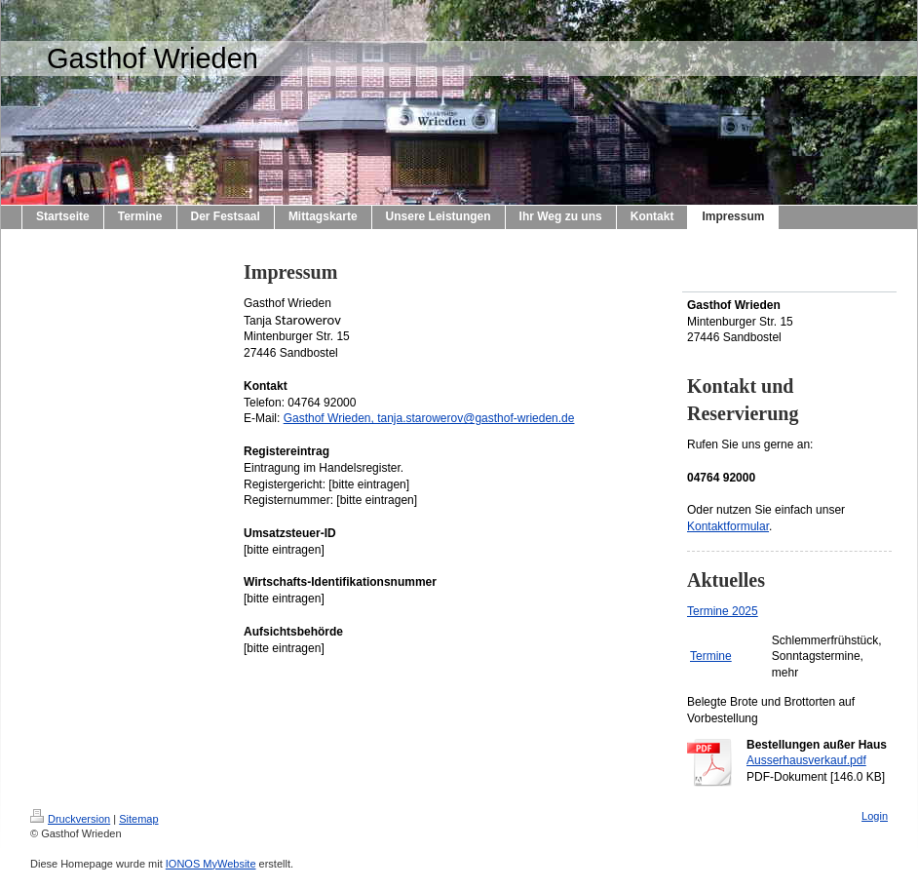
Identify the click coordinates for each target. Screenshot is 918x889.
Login (874, 816)
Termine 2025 (722, 611)
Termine (711, 656)
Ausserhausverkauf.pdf (806, 760)
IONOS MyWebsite (211, 864)
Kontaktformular (728, 526)
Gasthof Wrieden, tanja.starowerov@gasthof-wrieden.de (429, 418)
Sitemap (138, 819)
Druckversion (70, 819)
